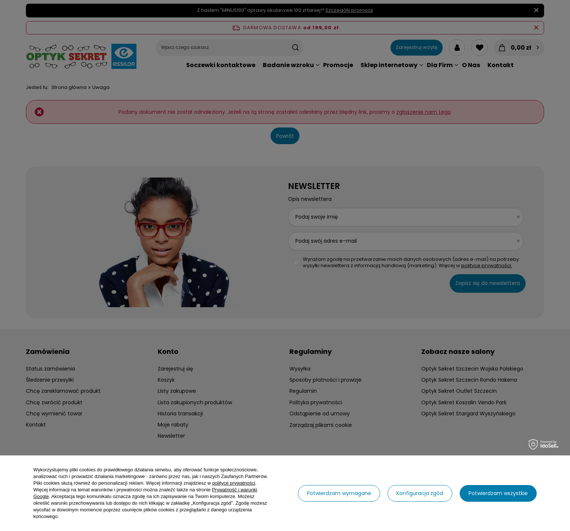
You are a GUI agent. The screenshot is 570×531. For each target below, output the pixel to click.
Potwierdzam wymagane (339, 493)
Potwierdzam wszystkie (498, 493)
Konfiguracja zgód (419, 493)
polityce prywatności (233, 483)
